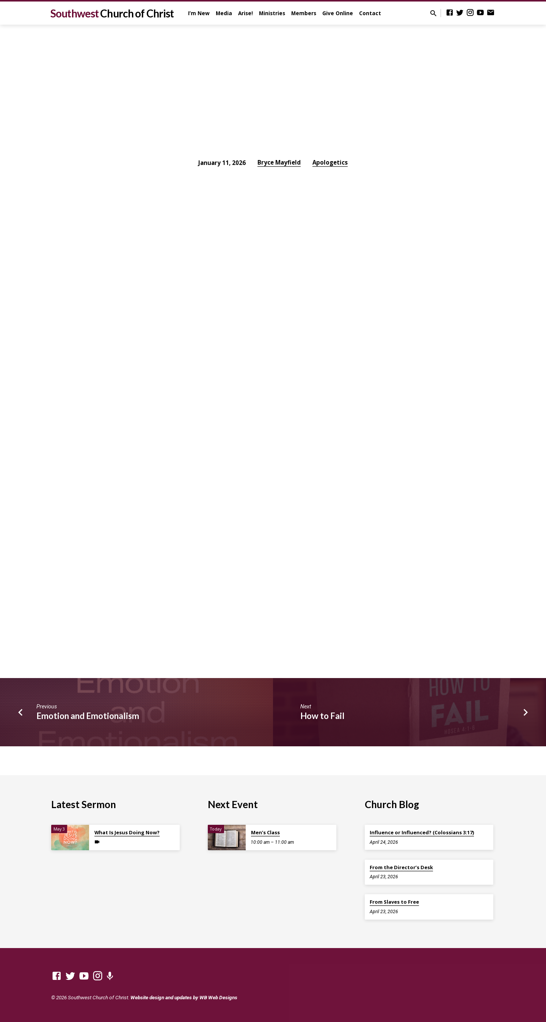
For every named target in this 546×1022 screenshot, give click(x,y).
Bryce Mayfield (279, 162)
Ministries (272, 13)
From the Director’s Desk (401, 867)
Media (224, 13)
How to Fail (322, 716)
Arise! (245, 13)
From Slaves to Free (394, 901)
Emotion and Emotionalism (87, 716)
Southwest (112, 13)
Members (303, 13)
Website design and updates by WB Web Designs (183, 997)
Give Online (337, 13)
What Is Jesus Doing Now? (127, 832)
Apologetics (330, 162)
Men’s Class (265, 832)
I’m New (199, 13)
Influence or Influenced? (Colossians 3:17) (422, 832)
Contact (370, 13)
